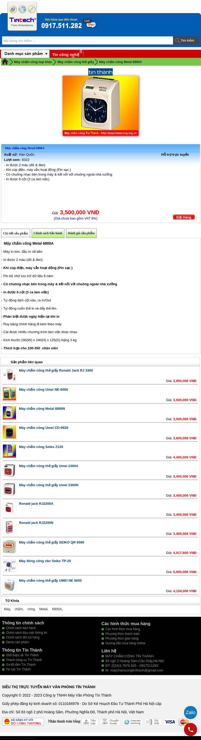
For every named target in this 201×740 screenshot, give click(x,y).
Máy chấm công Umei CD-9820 (43, 428)
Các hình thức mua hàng (122, 629)
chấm (19, 609)
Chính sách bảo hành (48, 233)
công (31, 609)
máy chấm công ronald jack (18, 738)
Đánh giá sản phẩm (81, 233)
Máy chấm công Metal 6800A (120, 62)
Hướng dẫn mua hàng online (125, 643)
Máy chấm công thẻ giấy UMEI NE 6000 (50, 580)
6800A (57, 609)
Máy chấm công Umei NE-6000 (43, 389)
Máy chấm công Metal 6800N (42, 409)
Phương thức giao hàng (121, 638)
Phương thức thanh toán (122, 634)
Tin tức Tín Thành (18, 669)
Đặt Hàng (183, 217)
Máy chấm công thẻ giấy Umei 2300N (48, 485)
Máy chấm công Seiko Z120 (41, 447)
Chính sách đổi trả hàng (23, 637)
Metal (43, 609)
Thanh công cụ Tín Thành (24, 660)
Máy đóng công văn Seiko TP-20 (45, 561)
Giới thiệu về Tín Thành (22, 655)
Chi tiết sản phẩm (15, 233)
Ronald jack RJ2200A (36, 504)
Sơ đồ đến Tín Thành (21, 664)
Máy (7, 609)
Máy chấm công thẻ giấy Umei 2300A (48, 466)
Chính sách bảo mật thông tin (26, 633)
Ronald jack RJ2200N (36, 523)
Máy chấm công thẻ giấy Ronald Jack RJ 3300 (56, 370)
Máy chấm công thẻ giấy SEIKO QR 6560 (51, 542)
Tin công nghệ (65, 54)
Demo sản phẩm (17, 642)
